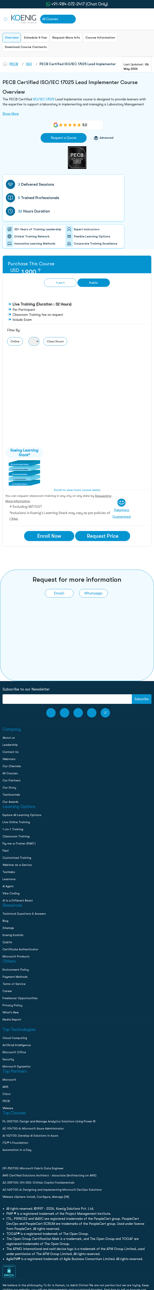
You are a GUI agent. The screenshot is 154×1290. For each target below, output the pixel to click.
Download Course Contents (26, 47)
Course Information (100, 37)
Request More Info (66, 37)
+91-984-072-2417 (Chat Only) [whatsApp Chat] (79, 4)
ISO (29, 64)
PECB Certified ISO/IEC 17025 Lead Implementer (78, 64)
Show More (11, 114)
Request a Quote (63, 138)
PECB (13, 64)
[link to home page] (23, 19)
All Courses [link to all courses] (50, 19)
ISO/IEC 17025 (43, 99)
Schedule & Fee (35, 37)
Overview (11, 37)
